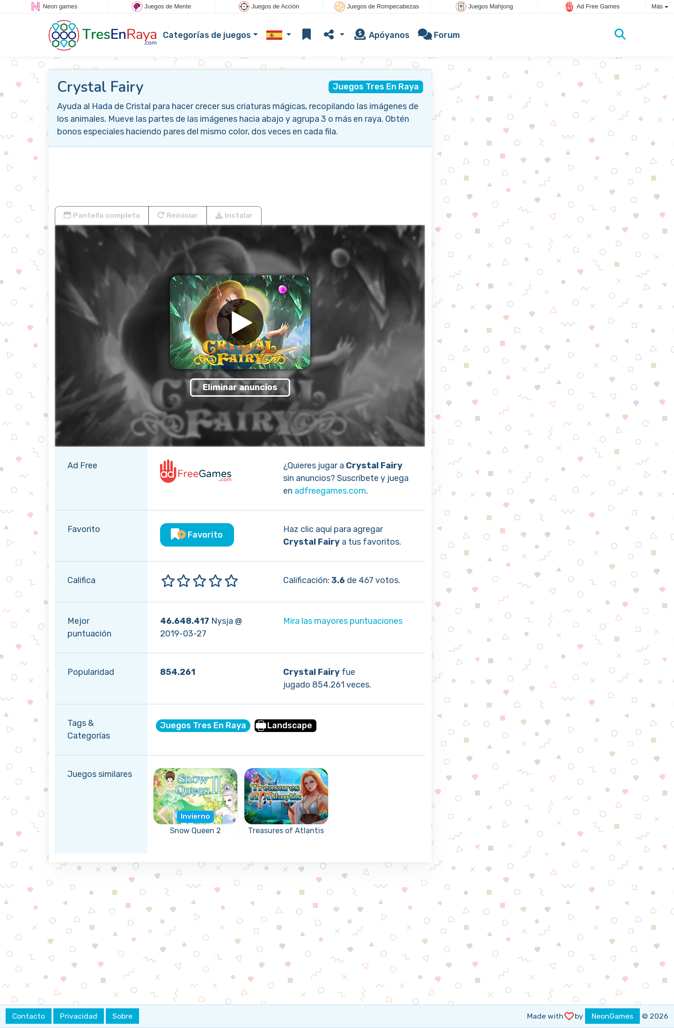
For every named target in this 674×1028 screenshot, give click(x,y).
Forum (439, 35)
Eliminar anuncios (240, 387)
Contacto (28, 1016)
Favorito (197, 535)
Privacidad (78, 1016)
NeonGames (612, 1016)
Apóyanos (381, 35)
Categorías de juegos (207, 35)
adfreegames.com (330, 491)
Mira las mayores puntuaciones (343, 621)
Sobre (122, 1016)
